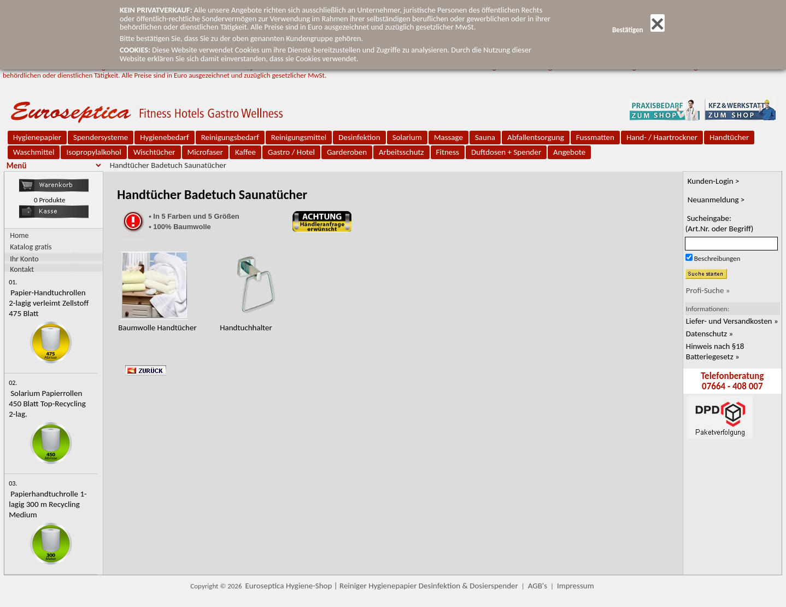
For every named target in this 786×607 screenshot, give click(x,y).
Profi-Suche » (708, 290)
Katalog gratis (30, 247)
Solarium (407, 137)
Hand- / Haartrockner (661, 137)
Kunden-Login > (714, 181)
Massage (448, 137)
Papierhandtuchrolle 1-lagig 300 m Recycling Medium (47, 504)
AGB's (537, 586)
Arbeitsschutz (401, 152)
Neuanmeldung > (716, 200)
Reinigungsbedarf (230, 137)
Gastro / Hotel (291, 152)
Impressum (575, 586)
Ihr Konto (24, 258)
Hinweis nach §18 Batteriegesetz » (715, 351)
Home (19, 235)
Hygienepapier (37, 137)
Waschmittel (34, 152)
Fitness (447, 152)
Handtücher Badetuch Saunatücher (168, 165)
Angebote (569, 152)
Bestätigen (638, 30)
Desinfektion (359, 137)
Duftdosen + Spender (506, 152)
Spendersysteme (100, 137)
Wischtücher (154, 152)
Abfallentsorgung (535, 137)
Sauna (485, 137)
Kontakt (22, 269)
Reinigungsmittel (299, 137)
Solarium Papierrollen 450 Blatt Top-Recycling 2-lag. (47, 403)
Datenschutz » (709, 333)
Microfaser (205, 152)
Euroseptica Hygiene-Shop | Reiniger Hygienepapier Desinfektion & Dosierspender (381, 586)
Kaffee (245, 152)
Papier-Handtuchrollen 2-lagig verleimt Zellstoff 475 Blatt (49, 303)
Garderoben (347, 152)
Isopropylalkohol (93, 152)
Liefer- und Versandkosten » (732, 321)
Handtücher (729, 137)
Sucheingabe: (719, 223)
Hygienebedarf (164, 137)
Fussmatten (595, 137)
